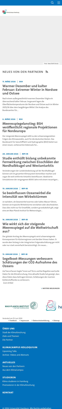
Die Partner (7, 339)
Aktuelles (8, 362)
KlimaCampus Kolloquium (19, 347)
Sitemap (56, 320)
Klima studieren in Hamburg (15, 381)
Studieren (9, 377)
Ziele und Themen (10, 336)
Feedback (13, 320)
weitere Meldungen (51, 288)
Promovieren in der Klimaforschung (18, 385)
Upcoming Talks (9, 351)
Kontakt (7, 392)
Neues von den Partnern (13, 366)
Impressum (25, 320)
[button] (52, 3)
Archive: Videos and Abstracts (15, 354)
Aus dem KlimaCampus (12, 370)
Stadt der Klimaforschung (14, 332)
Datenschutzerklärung (41, 320)
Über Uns (8, 328)
